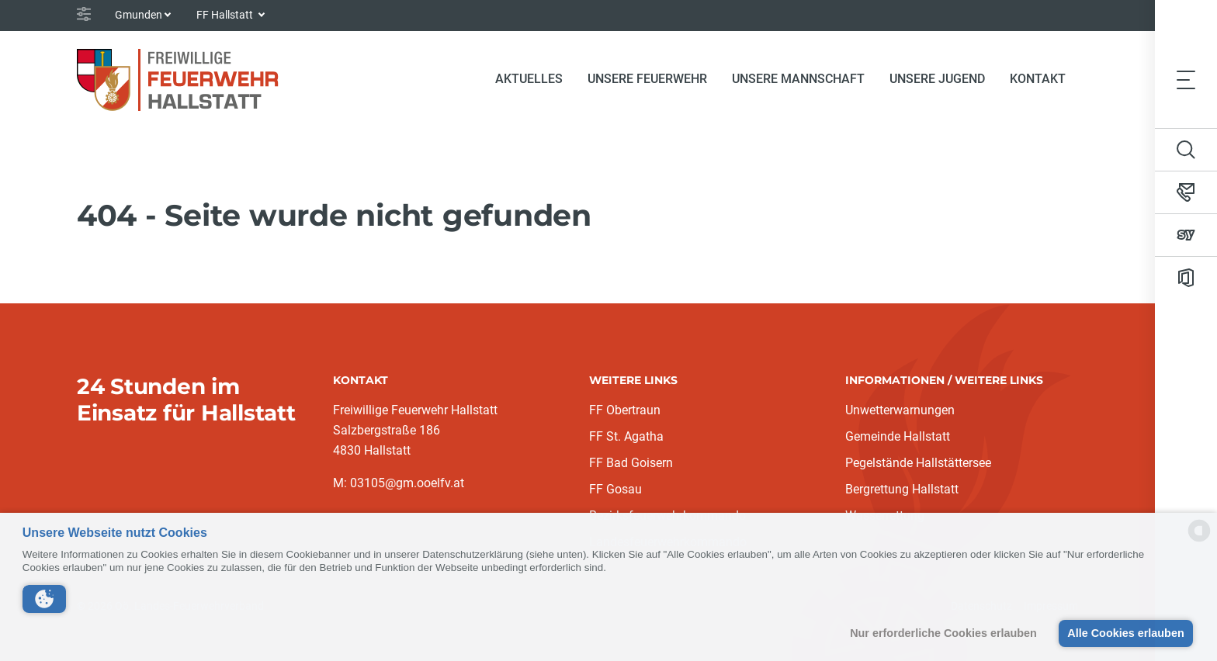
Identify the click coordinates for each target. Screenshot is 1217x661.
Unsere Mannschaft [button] (798, 78)
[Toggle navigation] (1186, 79)
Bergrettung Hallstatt (902, 489)
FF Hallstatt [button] (225, 15)
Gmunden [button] (138, 15)
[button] (44, 599)
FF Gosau (615, 489)
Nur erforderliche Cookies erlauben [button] (943, 633)
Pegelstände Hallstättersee (918, 462)
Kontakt (1038, 78)
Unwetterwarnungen (900, 410)
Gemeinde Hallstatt (897, 436)
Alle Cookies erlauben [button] (1125, 633)
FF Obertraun (625, 410)
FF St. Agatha (626, 436)
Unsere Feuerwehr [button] (647, 78)
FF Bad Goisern (631, 462)
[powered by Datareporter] (1199, 540)
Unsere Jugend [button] (937, 78)
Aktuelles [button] (529, 78)
